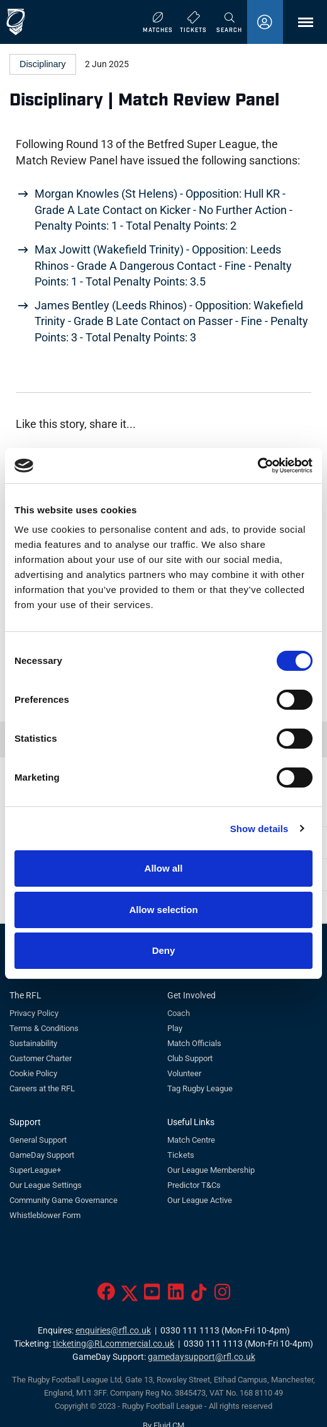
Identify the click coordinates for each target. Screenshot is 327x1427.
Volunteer (184, 1073)
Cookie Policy (33, 1073)
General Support (38, 1140)
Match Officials (194, 1043)
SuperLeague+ (35, 1170)
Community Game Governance (63, 1200)
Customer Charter (40, 1058)
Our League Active (199, 1200)
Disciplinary (42, 64)
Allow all (164, 868)
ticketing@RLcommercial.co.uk (113, 1344)
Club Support (190, 1058)
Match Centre (191, 1140)
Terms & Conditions (44, 1028)
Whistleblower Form (44, 1215)
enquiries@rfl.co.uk (113, 1330)
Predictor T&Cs (194, 1185)
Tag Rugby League (200, 1088)
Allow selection (163, 909)
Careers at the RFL (42, 1088)
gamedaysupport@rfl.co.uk (201, 1357)
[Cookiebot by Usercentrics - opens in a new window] (257, 465)
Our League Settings (45, 1185)
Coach (178, 1013)
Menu (299, 26)
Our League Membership (211, 1170)
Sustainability (33, 1043)
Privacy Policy (33, 1013)
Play (174, 1028)
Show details (259, 828)
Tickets (180, 1155)
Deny (163, 950)
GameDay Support (41, 1155)
